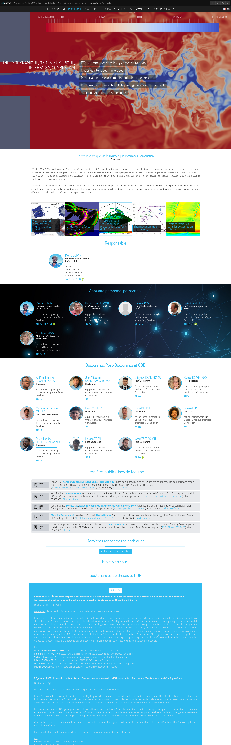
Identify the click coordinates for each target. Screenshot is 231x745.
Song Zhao (91, 487)
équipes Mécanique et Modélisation (40, 3)
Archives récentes (109, 556)
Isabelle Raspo (87, 511)
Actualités (125, 9)
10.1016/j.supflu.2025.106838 (129, 514)
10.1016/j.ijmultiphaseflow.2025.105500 (73, 493)
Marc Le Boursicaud (62, 520)
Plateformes (92, 9)
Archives (126, 556)
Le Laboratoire (56, 9)
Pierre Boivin (106, 487)
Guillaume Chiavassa (109, 511)
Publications (168, 9)
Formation (109, 9)
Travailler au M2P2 (146, 9)
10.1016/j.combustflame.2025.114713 (96, 523)
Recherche (18, 3)
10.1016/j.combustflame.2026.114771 (162, 502)
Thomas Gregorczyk (72, 487)
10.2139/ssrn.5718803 (173, 533)
